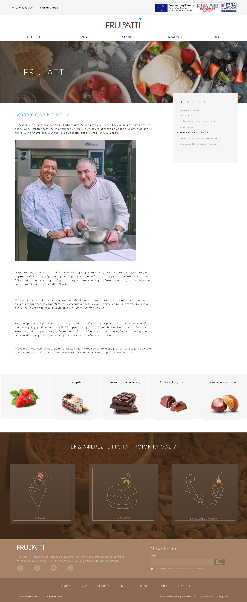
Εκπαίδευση (187, 127)
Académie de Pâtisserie (194, 132)
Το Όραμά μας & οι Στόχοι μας (198, 121)
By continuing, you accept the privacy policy (177, 568)
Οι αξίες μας (187, 115)
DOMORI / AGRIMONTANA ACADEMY (201, 138)
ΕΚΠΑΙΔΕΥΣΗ (172, 37)
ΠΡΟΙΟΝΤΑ (80, 37)
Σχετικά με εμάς (189, 110)
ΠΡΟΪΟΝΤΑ (103, 586)
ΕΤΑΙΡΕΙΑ (34, 37)
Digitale (223, 596)
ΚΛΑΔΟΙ (125, 37)
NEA (217, 37)
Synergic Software (184, 596)
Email (154, 555)
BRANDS (163, 586)
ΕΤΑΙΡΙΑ (83, 586)
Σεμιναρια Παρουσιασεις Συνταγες (200, 144)
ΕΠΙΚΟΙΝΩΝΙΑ (63, 586)
